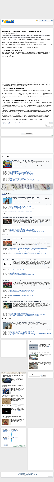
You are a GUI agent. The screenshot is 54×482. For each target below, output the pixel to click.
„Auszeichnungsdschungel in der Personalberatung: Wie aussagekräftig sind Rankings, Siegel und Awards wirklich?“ (31, 335)
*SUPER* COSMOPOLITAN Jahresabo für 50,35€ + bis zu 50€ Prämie (23, 226)
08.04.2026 (5, 443)
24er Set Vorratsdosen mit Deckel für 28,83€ (18, 207)
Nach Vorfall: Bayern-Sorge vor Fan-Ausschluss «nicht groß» (19, 281)
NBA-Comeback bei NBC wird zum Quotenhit (18, 273)
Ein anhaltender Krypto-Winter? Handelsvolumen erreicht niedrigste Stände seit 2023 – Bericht (27, 314)
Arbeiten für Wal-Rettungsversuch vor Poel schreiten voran (21, 171)
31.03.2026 (14, 436)
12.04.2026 (5, 438)
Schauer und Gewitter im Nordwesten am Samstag (19, 177)
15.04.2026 (5, 433)
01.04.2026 (14, 435)
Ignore (21, 446)
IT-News (4, 213)
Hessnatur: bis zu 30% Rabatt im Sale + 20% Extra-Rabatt (21, 211)
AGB (26, 473)
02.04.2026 (14, 433)
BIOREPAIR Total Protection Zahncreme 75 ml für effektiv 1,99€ (22, 229)
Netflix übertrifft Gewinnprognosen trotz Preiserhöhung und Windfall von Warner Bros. (13, 396)
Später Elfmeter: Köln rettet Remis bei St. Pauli (18, 292)
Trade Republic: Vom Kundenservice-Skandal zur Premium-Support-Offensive (24, 315)
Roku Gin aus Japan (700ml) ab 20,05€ (17, 210)
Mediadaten (30, 473)
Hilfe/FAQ (31, 474)
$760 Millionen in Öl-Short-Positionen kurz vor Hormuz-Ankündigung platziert (24, 312)
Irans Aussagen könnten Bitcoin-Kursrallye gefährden (20, 313)
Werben (27, 474)
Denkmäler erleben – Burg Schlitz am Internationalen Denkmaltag (22, 331)
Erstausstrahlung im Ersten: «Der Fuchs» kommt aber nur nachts (22, 274)
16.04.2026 (5, 432)
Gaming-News (6, 234)
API (34, 474)
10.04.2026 (5, 440)
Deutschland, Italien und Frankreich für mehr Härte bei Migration (22, 174)
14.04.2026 (5, 435)
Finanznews (5, 297)
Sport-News (5, 277)
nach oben (50, 476)
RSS (36, 474)
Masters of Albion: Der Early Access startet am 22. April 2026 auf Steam (23, 249)
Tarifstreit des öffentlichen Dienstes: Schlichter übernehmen (22, 31)
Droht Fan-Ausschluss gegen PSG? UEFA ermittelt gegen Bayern (22, 295)
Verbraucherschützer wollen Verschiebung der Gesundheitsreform (22, 179)
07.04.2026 (5, 444)
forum (52, 135)
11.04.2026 (5, 439)
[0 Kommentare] (5, 124)
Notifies (24, 446)
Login (42, 20)
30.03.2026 (14, 437)
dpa (16, 33)
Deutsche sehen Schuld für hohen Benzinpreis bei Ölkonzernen (22, 173)
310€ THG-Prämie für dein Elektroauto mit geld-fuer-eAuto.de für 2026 (23, 230)
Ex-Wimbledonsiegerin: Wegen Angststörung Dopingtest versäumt (22, 290)
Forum (21, 474)
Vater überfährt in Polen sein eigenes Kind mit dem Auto (18, 160)
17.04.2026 (5, 431)
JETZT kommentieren (27, 133)
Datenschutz (22, 473)
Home (18, 474)
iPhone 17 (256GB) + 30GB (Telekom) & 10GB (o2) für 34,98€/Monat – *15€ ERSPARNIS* (27, 231)
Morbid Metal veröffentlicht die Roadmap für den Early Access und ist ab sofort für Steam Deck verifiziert (29, 253)
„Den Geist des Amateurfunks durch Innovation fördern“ (20, 332)
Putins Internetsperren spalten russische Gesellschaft (17, 217)
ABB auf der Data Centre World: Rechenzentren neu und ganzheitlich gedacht (24, 334)
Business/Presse (6, 318)
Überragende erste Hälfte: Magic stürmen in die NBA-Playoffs (21, 291)
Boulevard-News (6, 193)
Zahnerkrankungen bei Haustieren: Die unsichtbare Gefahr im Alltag (21, 322)
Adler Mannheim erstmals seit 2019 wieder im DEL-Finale (20, 294)
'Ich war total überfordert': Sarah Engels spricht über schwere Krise (21, 197)
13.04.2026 (5, 436)
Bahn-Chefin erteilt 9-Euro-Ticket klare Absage (40, 362)
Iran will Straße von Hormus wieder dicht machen (19, 170)
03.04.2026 (14, 432)
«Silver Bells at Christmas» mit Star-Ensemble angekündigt (21, 270)
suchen (43, 375)
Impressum (35, 473)
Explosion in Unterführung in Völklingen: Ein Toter (19, 178)
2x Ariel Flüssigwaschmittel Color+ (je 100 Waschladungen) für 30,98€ (23, 208)
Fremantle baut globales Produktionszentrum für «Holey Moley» (20, 259)
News (24, 474)
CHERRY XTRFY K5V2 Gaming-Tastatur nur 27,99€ (19, 228)
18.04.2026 (5, 430)
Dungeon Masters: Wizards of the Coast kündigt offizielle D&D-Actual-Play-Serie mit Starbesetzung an (29, 248)
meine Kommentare (16, 446)
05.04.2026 (14, 430)
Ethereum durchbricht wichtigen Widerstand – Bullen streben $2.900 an (22, 301)
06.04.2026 (5, 445)
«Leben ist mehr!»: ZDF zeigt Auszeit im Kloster (19, 269)
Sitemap (18, 473)
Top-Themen (5, 156)
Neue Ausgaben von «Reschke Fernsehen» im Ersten (20, 272)
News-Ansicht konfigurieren (21, 445)
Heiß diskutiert (14, 440)
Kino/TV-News (6, 255)
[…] (23, 166)
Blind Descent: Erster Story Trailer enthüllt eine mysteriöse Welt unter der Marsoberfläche (26, 252)
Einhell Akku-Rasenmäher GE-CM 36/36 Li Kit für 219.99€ (21, 206)
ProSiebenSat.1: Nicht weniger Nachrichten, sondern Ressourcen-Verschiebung (12, 406)
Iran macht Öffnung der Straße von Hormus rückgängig (20, 172)
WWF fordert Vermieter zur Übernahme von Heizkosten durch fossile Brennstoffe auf (25, 180)
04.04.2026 (14, 431)
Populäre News (14, 439)
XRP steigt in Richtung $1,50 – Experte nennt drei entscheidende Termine (23, 310)
